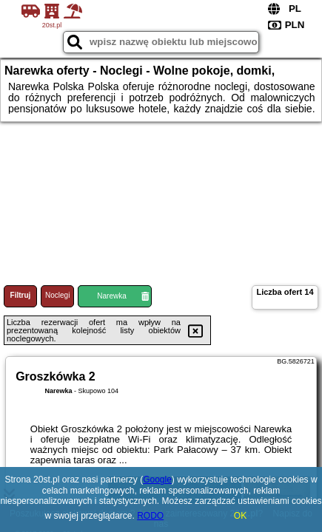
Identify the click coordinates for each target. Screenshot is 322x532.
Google (157, 479)
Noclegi (57, 295)
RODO (150, 516)
